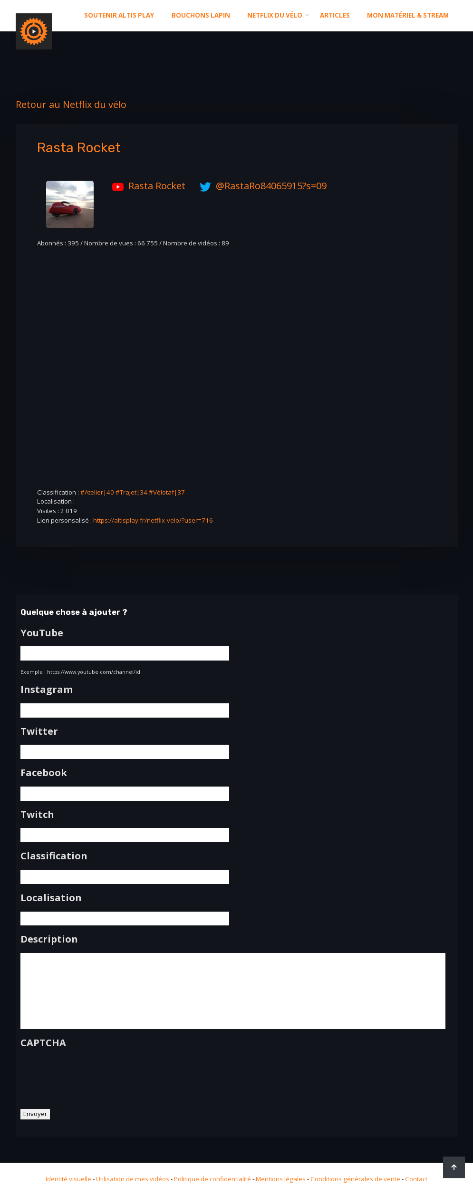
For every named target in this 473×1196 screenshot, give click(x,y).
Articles (335, 15)
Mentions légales (281, 1179)
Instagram (46, 689)
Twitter (39, 731)
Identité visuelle (68, 1179)
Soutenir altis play (119, 15)
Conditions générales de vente (355, 1179)
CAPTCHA (43, 1043)
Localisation (51, 898)
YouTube (41, 633)
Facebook (43, 773)
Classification (53, 856)
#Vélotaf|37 (167, 492)
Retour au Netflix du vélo (71, 104)
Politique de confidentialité (212, 1179)
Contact (416, 1179)
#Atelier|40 (97, 492)
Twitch (37, 814)
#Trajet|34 (131, 492)
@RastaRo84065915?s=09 (261, 185)
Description (49, 939)
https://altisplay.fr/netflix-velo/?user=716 (153, 520)
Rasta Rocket (146, 185)
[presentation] (92, 1075)
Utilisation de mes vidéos (132, 1179)
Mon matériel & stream (408, 15)
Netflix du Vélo (274, 15)
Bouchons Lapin (201, 15)
